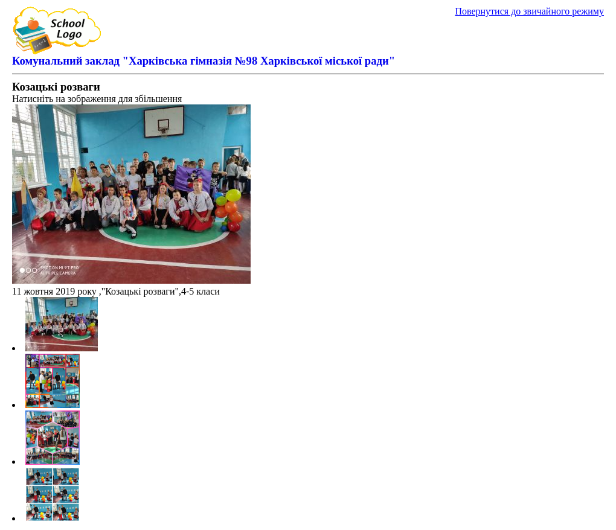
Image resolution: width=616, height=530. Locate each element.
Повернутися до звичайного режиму (529, 11)
